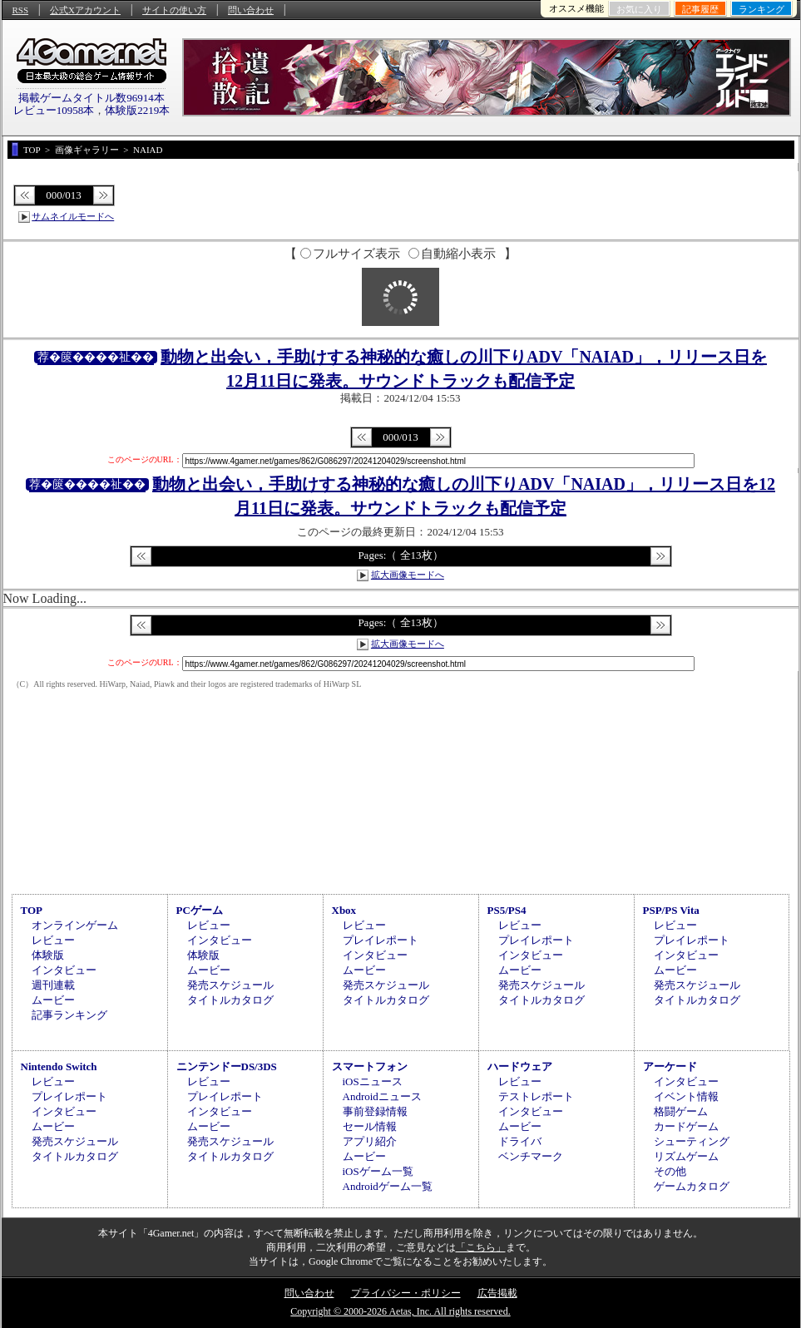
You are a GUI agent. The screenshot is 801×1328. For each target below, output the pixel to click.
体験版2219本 (137, 110)
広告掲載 (497, 1293)
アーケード (670, 1066)
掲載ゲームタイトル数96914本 (91, 97)
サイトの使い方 (174, 10)
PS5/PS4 (507, 910)
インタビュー (64, 970)
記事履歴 (700, 9)
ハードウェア (519, 1066)
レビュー (53, 940)
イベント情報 (686, 1096)
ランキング (761, 9)
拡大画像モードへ (407, 575)
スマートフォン (370, 1066)
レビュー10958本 (54, 110)
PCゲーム (199, 910)
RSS (20, 10)
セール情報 (370, 1126)
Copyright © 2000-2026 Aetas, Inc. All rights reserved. (400, 1311)
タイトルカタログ (230, 1000)
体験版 (48, 955)
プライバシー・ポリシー (406, 1293)
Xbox (344, 910)
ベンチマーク (530, 1156)
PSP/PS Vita (671, 910)
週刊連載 (53, 985)
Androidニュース (382, 1096)
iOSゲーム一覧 (378, 1171)
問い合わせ (251, 10)
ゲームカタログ (691, 1186)
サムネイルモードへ (73, 216)
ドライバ (519, 1141)
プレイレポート (380, 940)
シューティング (691, 1141)
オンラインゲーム (75, 925)
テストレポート (536, 1096)
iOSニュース (373, 1081)
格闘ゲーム (681, 1111)
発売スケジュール (230, 985)
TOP (32, 910)
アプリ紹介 (370, 1141)
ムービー (53, 1000)
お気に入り (639, 9)
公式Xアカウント (85, 10)
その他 (670, 1171)
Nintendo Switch (59, 1066)
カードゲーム (686, 1126)
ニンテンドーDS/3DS (226, 1066)
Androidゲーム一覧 (388, 1186)
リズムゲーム (686, 1156)
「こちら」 (481, 1247)
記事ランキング (69, 1015)
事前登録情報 (375, 1111)
